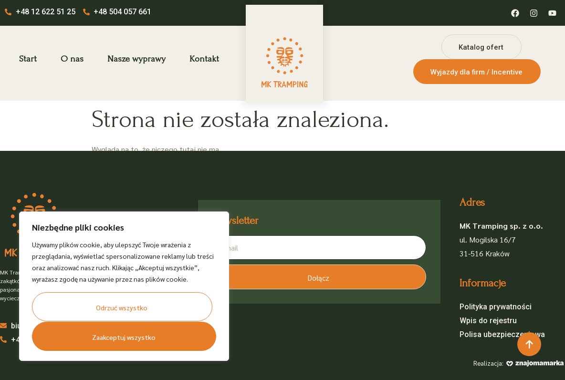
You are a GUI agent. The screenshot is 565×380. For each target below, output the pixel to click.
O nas (72, 59)
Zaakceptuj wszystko (124, 337)
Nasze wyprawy (136, 59)
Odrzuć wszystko (122, 308)
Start (28, 59)
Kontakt (204, 59)
